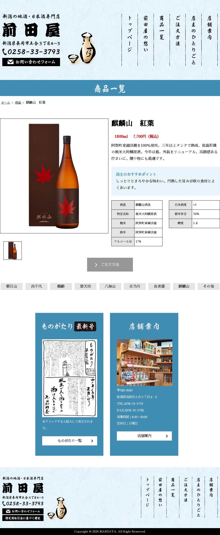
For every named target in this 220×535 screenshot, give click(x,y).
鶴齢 (61, 286)
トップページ (129, 40)
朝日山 (11, 286)
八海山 (110, 286)
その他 (208, 286)
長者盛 (159, 286)
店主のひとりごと (193, 40)
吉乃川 (134, 286)
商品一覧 (161, 40)
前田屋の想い (146, 40)
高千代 (36, 286)
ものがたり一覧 (70, 441)
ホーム (6, 102)
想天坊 (85, 286)
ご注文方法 (177, 40)
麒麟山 (184, 286)
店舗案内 (209, 40)
